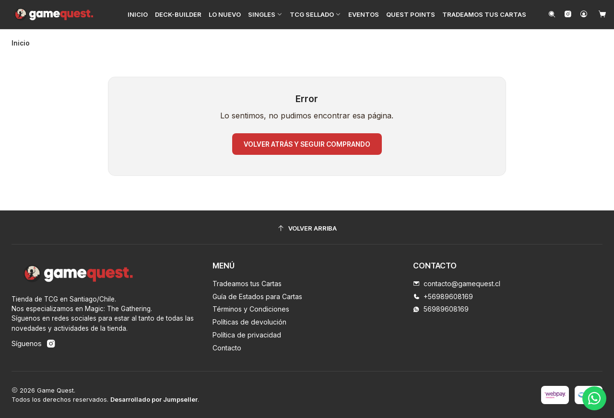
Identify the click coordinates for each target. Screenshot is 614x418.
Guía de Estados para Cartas (257, 295)
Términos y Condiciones (251, 308)
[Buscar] (552, 15)
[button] (265, 14)
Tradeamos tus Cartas (247, 283)
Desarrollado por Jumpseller (154, 399)
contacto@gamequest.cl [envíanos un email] (456, 283)
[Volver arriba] (307, 227)
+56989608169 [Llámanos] (443, 295)
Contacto (227, 347)
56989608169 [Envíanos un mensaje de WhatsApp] (441, 308)
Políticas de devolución (249, 321)
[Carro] (602, 15)
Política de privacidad (247, 334)
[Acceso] (584, 15)
